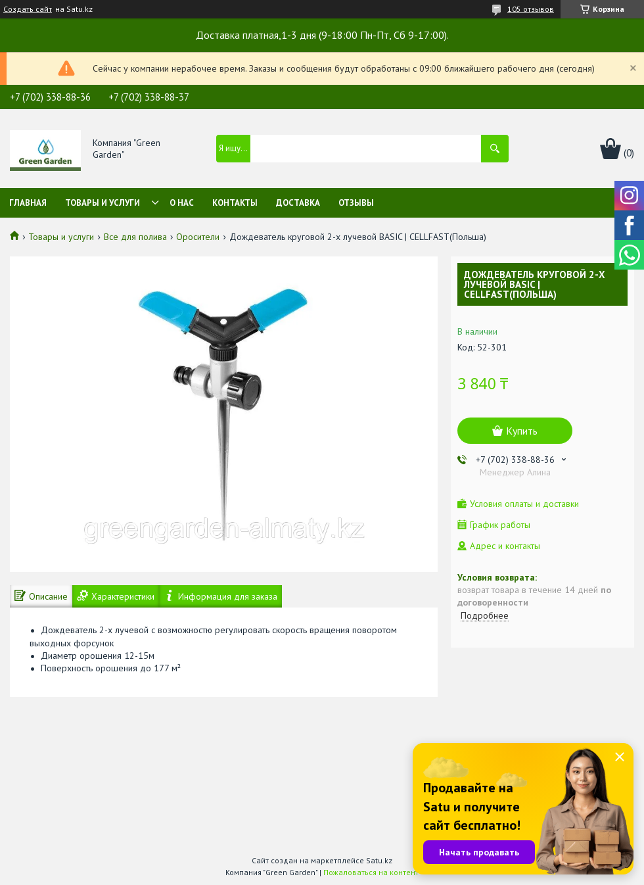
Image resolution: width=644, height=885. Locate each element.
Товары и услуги (102, 202)
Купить (522, 430)
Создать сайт (27, 9)
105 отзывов (530, 9)
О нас (182, 202)
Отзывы (356, 202)
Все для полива (135, 237)
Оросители (197, 237)
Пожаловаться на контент (371, 872)
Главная (28, 202)
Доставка (298, 202)
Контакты (235, 202)
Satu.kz (379, 860)
